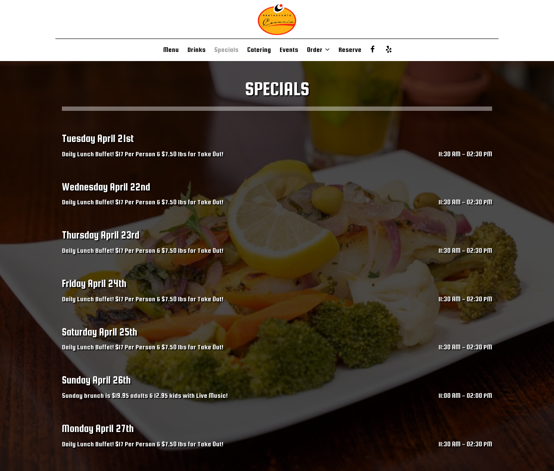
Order (318, 49)
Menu (171, 49)
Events (289, 49)
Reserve (349, 49)
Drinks (196, 49)
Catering (259, 49)
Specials (226, 49)
